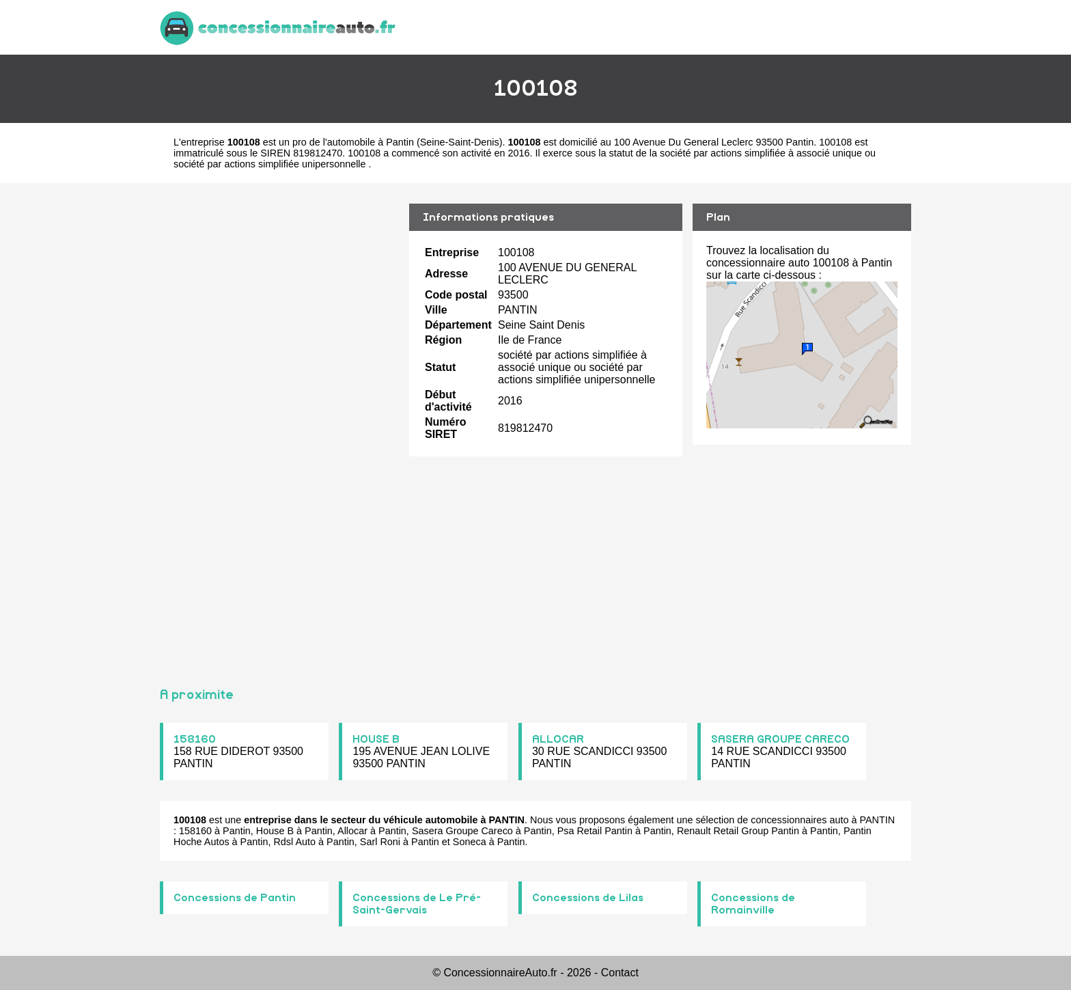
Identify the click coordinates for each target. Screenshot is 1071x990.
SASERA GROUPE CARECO (780, 739)
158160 (194, 739)
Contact (620, 972)
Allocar (352, 830)
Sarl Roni (380, 841)
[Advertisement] (279, 429)
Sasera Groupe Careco (462, 830)
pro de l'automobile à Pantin (353, 142)
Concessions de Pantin (234, 897)
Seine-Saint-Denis (459, 142)
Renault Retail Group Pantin (738, 830)
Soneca (469, 841)
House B (275, 830)
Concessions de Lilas (587, 897)
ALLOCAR (558, 739)
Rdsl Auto (294, 841)
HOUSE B (376, 739)
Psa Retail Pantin (594, 830)
